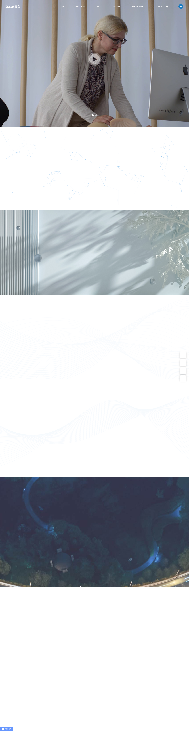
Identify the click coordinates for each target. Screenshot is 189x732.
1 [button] (93, 115)
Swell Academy (137, 6)
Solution (116, 6)
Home (61, 6)
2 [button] (96, 115)
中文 (181, 6)
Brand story (80, 6)
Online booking (161, 6)
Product (98, 6)
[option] (94, 63)
